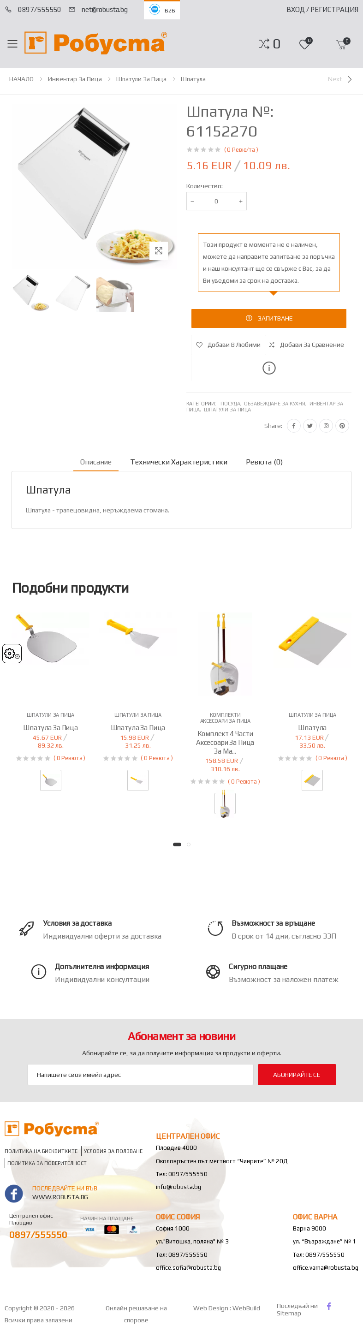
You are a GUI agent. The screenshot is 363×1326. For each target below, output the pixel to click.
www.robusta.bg (60, 1197)
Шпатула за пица (50, 727)
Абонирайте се (297, 1074)
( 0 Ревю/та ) (241, 150)
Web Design (211, 1308)
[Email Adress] (140, 1074)
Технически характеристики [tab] (178, 462)
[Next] (341, 79)
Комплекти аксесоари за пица (225, 718)
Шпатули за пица (141, 79)
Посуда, (232, 403)
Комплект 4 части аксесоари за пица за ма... (225, 742)
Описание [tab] (96, 462)
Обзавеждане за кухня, (276, 403)
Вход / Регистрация (322, 9)
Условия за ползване (113, 1151)
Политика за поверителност (47, 1163)
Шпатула (193, 79)
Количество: (204, 186)
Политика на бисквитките (41, 1151)
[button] (276, 44)
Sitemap (289, 1313)
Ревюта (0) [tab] (264, 462)
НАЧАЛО (21, 79)
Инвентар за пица (75, 79)
